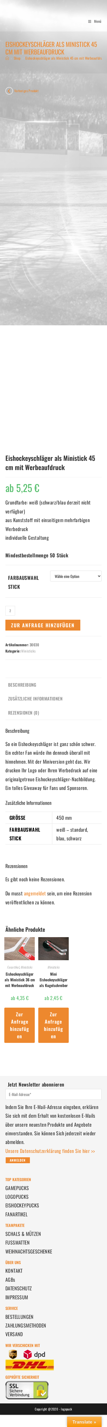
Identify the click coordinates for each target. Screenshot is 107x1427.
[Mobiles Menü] (93, 21)
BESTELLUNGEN (19, 1316)
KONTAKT (14, 1270)
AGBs (10, 1279)
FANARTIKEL (16, 1214)
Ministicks (28, 651)
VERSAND (14, 1334)
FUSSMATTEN (17, 1242)
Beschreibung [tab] (22, 685)
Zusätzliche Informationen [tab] (35, 698)
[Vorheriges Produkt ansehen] (9, 91)
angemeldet (35, 893)
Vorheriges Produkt (26, 90)
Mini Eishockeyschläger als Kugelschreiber (53, 979)
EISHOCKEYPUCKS (22, 1205)
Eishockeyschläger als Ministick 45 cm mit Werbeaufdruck (65, 58)
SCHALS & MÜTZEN (23, 1233)
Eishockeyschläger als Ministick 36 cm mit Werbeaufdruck (20, 979)
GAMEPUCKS (17, 1187)
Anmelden (18, 1160)
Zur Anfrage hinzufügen (43, 625)
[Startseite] (7, 58)
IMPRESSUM (16, 1297)
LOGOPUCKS (17, 1196)
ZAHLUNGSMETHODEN (25, 1325)
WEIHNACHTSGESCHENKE (28, 1251)
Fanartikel (13, 967)
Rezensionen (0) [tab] (23, 712)
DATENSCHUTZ (18, 1288)
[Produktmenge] (10, 611)
